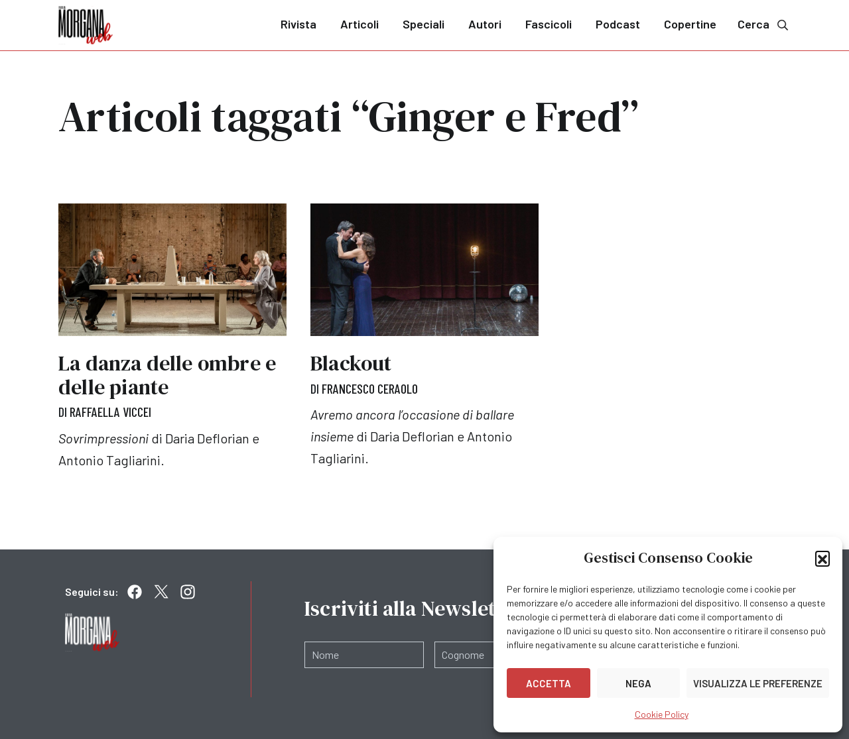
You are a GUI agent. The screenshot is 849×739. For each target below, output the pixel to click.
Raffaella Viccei (110, 412)
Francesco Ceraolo (370, 388)
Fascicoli (548, 24)
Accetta (548, 683)
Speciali (423, 24)
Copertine (690, 24)
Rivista (298, 24)
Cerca (764, 24)
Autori (484, 24)
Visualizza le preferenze (757, 683)
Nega (638, 683)
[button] (822, 558)
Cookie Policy (661, 714)
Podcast (618, 24)
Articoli (359, 24)
